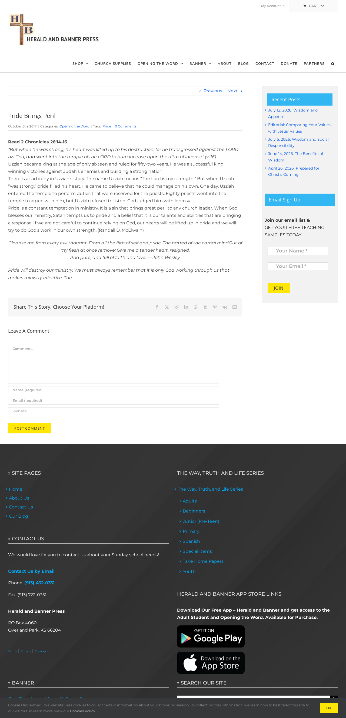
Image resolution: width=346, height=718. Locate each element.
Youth (189, 571)
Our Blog (18, 516)
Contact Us (21, 507)
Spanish (191, 541)
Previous (213, 90)
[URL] (113, 411)
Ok (329, 708)
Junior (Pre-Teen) (201, 521)
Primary (191, 531)
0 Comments (126, 126)
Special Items (197, 551)
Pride (106, 126)
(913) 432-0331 (39, 582)
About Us (19, 498)
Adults (190, 501)
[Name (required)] (113, 390)
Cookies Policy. (83, 711)
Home (15, 489)
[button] (333, 63)
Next (232, 90)
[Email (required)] (113, 400)
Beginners (194, 511)
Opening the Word (74, 126)
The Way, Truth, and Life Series (210, 489)
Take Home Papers (203, 561)
